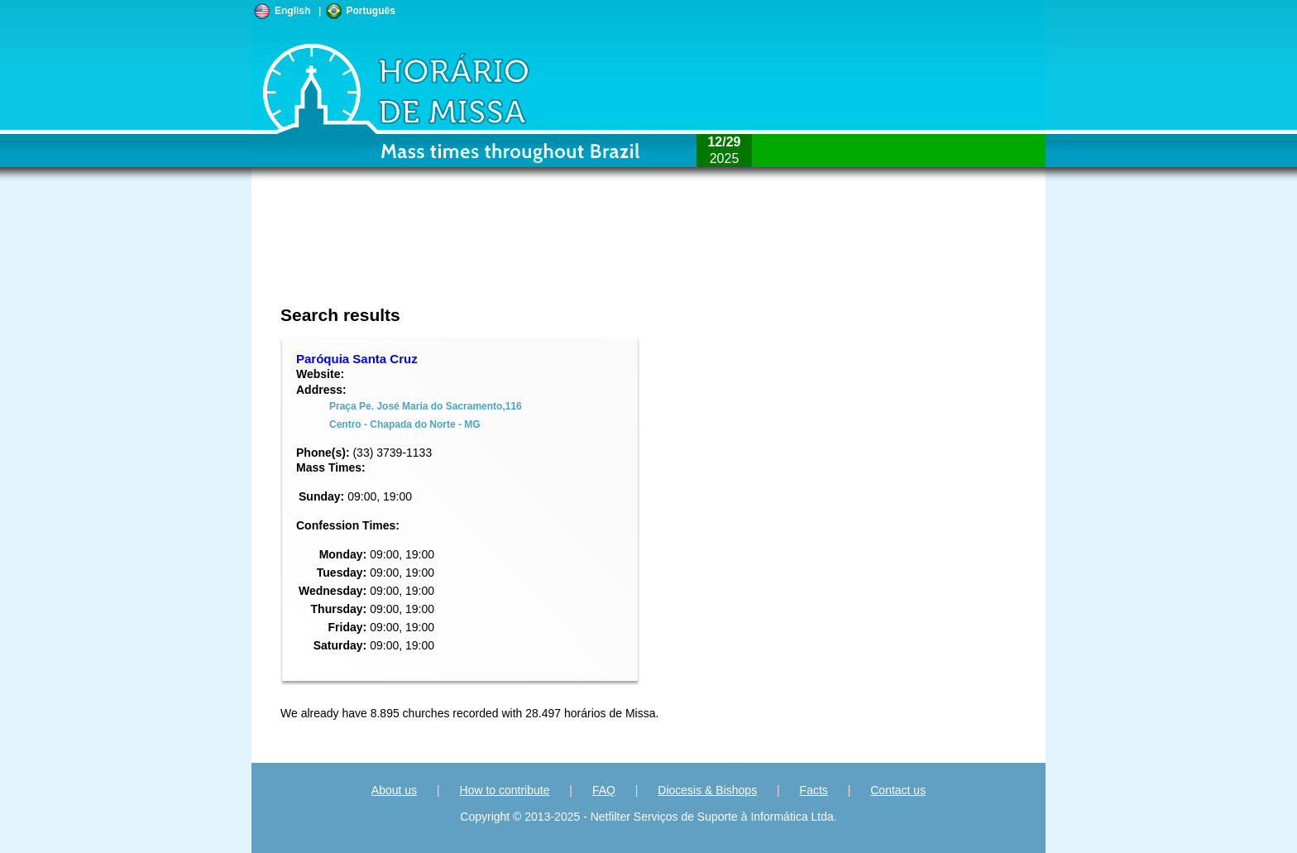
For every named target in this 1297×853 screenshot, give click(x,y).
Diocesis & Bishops (707, 790)
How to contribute (505, 790)
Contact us (898, 790)
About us (394, 790)
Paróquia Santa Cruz (357, 359)
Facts (814, 790)
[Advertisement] (538, 252)
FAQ (603, 790)
